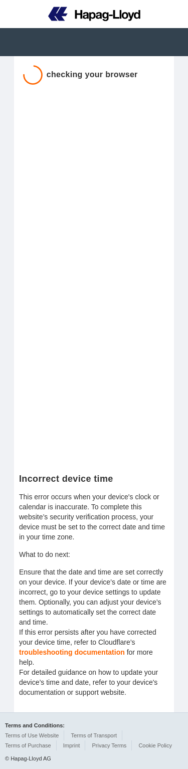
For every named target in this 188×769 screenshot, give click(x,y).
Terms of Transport (94, 735)
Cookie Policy (155, 745)
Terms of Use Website (32, 735)
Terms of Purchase (28, 745)
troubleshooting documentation (72, 652)
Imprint (71, 745)
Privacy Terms (109, 745)
